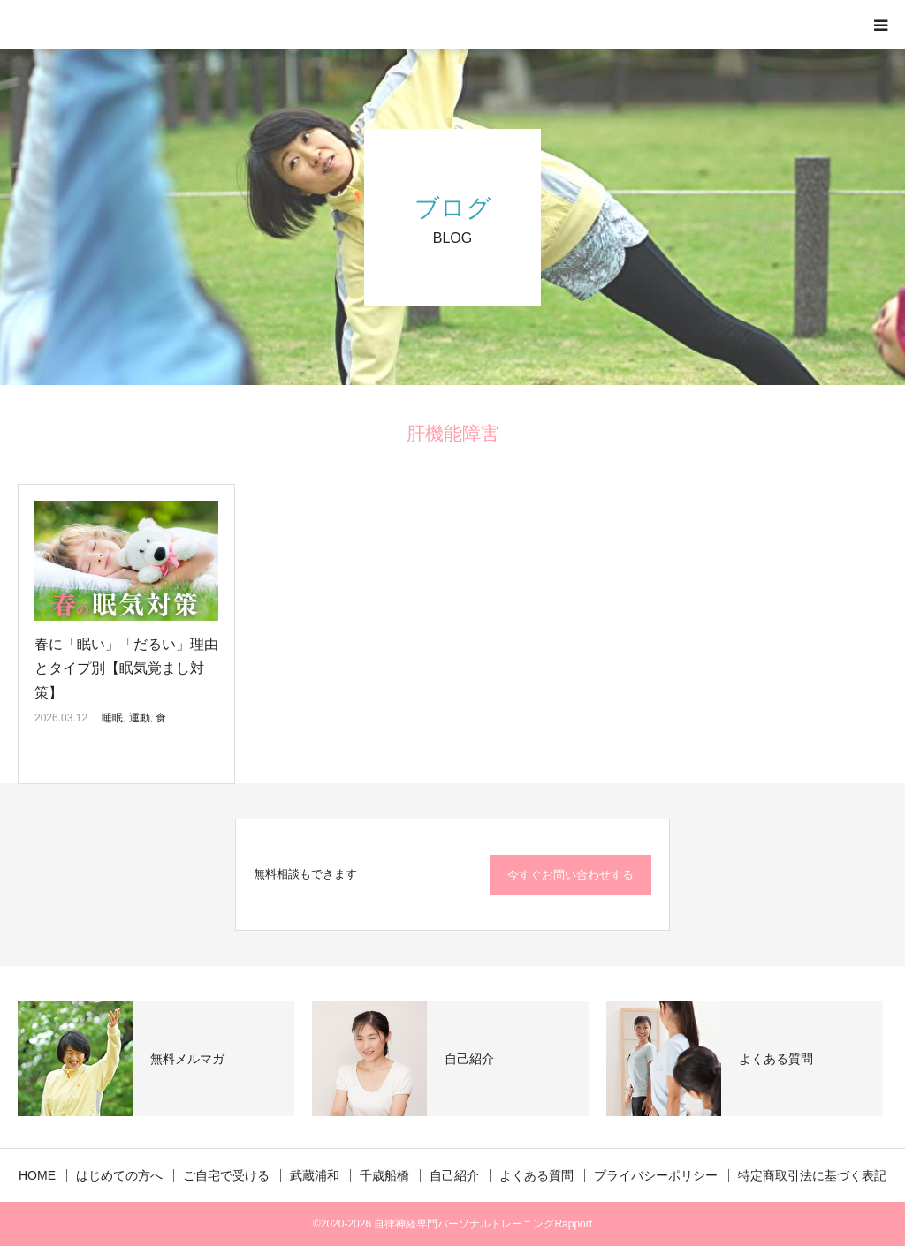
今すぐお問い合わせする (570, 874)
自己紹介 (454, 1175)
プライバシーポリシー (656, 1175)
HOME (37, 1175)
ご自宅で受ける (226, 1175)
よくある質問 (536, 1175)
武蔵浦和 (314, 1175)
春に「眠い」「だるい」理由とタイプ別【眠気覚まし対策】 (126, 668)
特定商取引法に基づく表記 (812, 1175)
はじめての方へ (119, 1175)
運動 (139, 718)
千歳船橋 (384, 1175)
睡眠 (112, 718)
